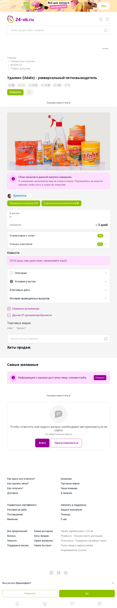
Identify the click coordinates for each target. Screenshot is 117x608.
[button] (17, 604)
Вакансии (12, 519)
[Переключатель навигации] (107, 19)
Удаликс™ (21, 328)
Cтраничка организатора (23, 309)
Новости (12, 540)
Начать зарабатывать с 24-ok (77, 531)
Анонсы (11, 535)
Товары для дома (20, 68)
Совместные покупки (23, 61)
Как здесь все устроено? (21, 478)
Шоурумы (66, 478)
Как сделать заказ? (18, 483)
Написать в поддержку (73, 505)
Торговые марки (70, 483)
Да (87, 593)
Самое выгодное (43, 531)
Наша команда (69, 488)
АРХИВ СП (16, 65)
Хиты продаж (41, 535)
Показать (100, 377)
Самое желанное (43, 540)
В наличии (66, 493)
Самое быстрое (42, 545)
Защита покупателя (71, 509)
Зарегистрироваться (66, 442)
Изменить (30, 593)
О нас (64, 519)
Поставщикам (15, 514)
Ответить (15, 92)
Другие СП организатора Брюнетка (29, 315)
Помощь (65, 514)
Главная (11, 57)
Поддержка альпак (18, 545)
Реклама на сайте (17, 509)
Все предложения (17, 531)
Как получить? (15, 488)
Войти (42, 442)
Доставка (12, 493)
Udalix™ (10, 328)
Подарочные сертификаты (22, 505)
